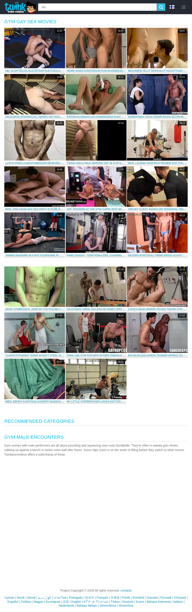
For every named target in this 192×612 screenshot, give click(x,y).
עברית (104, 601)
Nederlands (66, 605)
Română (138, 597)
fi (172, 7)
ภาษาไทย (60, 597)
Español (13, 601)
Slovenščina (108, 605)
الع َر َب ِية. (45, 597)
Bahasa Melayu (87, 605)
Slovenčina (126, 605)
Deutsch (127, 601)
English (76, 601)
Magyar (39, 601)
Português (76, 597)
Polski (126, 597)
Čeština (26, 601)
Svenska (152, 597)
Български (53, 601)
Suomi (140, 601)
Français (102, 597)
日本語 (115, 597)
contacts (126, 590)
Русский (166, 597)
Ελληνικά (180, 597)
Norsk (21, 597)
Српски (9, 597)
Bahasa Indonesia (159, 601)
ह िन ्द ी (91, 601)
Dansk (31, 597)
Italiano (178, 601)
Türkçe (115, 601)
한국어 (89, 597)
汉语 (66, 601)
